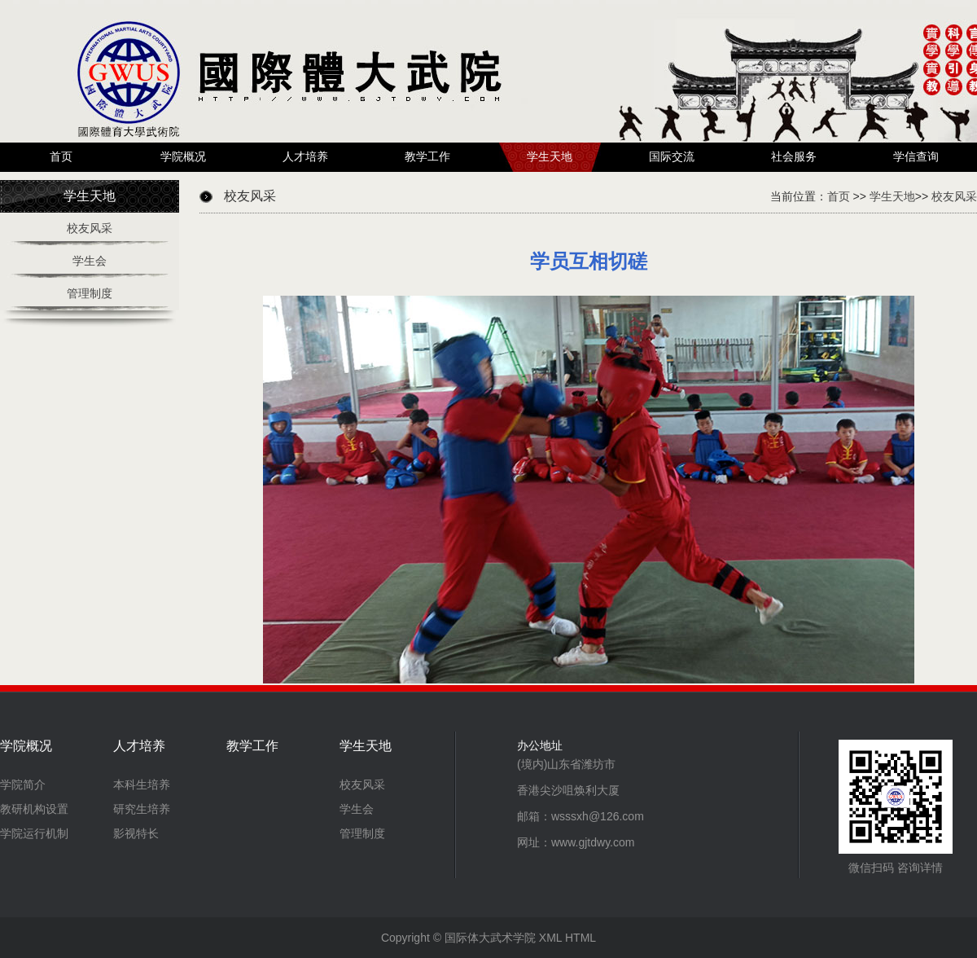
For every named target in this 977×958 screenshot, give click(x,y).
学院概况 (183, 157)
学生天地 (549, 157)
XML (550, 937)
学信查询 (916, 157)
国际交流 (671, 157)
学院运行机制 (34, 833)
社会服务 (794, 157)
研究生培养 (141, 809)
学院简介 (23, 784)
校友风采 (89, 228)
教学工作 (427, 157)
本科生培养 (141, 784)
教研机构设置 (34, 809)
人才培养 (305, 157)
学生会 (89, 261)
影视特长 (136, 833)
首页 (61, 157)
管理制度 (89, 294)
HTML (580, 937)
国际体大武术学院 (490, 937)
